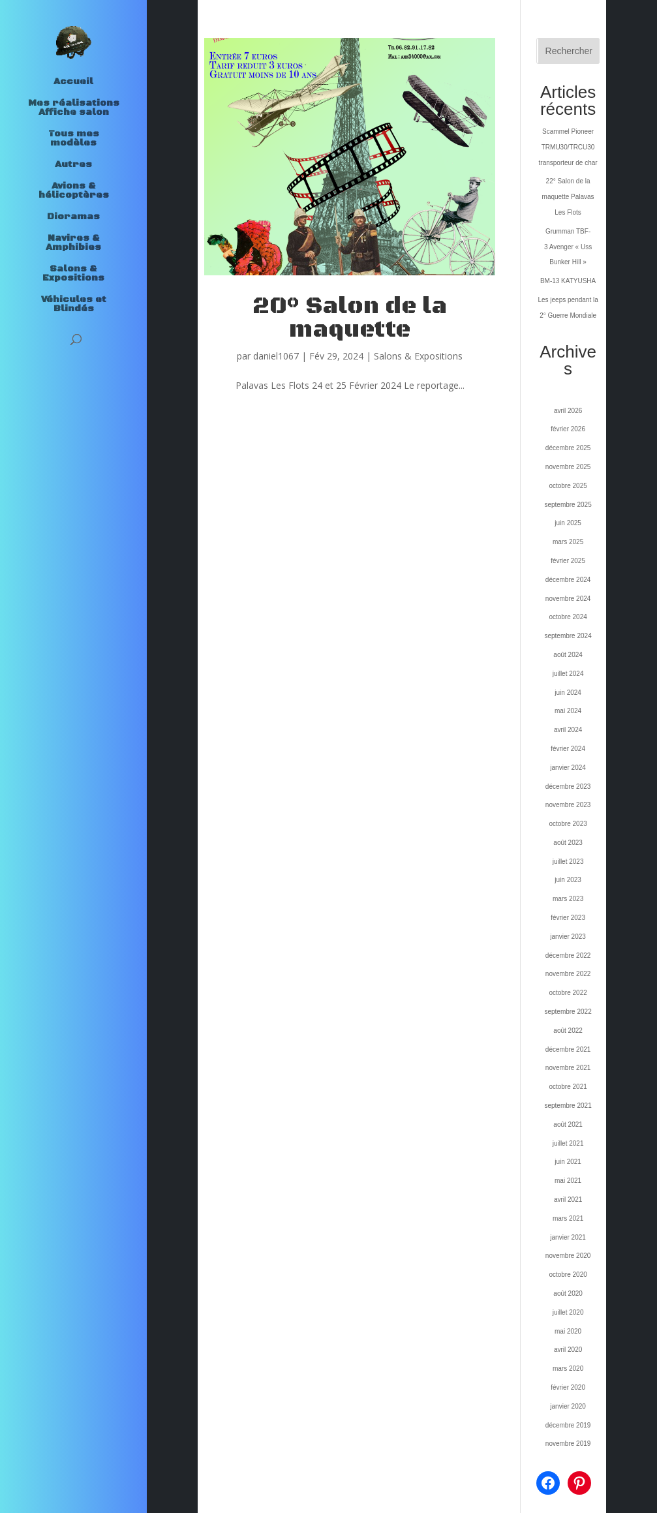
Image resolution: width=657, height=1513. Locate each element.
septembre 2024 (567, 635)
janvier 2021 (567, 1237)
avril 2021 (568, 1199)
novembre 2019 (568, 1443)
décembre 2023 (568, 786)
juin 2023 (568, 879)
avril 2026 (568, 410)
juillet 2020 (568, 1312)
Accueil (73, 82)
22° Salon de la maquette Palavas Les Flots (568, 196)
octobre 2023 (568, 823)
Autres (73, 165)
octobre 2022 (568, 992)
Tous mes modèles (73, 139)
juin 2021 (568, 1161)
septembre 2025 (567, 504)
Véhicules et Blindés (73, 304)
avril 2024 (568, 729)
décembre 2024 (568, 579)
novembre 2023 (568, 804)
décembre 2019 (568, 1425)
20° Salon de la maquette (349, 318)
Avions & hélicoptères (73, 191)
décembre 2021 (568, 1049)
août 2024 (568, 654)
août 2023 (568, 842)
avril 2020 (568, 1349)
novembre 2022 (568, 973)
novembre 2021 (568, 1067)
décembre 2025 (568, 447)
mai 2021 (568, 1180)
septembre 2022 (567, 1011)
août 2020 (568, 1293)
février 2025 (568, 560)
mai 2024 (568, 710)
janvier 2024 (567, 767)
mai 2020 (568, 1331)
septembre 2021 (567, 1105)
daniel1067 (276, 356)
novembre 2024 (568, 598)
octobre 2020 (568, 1274)
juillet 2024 (568, 673)
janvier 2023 (567, 936)
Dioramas (73, 217)
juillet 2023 (568, 861)
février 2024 (568, 748)
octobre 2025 (568, 485)
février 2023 (568, 917)
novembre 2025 (568, 466)
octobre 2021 (568, 1086)
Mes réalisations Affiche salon (73, 108)
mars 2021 (568, 1218)
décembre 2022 (568, 955)
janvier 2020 (567, 1406)
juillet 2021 (568, 1143)
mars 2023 (568, 898)
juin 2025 (568, 523)
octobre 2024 (568, 616)
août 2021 (568, 1124)
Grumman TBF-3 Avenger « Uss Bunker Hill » (568, 247)
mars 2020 (568, 1368)
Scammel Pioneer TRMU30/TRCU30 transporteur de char (568, 147)
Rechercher (568, 51)
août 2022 (568, 1030)
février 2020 (568, 1387)
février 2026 (568, 429)
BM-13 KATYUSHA (568, 280)
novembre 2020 (568, 1255)
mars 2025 (568, 541)
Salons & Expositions (73, 274)
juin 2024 (568, 692)
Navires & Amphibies (73, 243)
